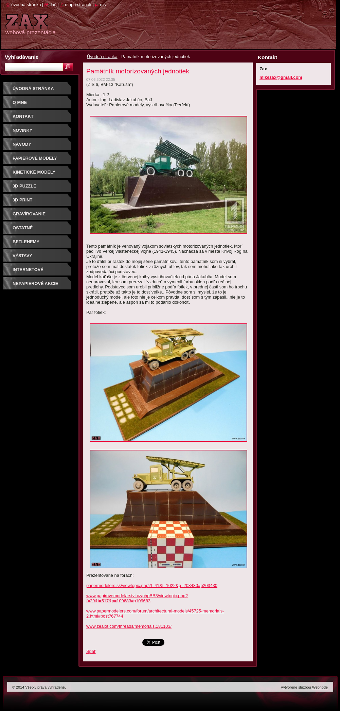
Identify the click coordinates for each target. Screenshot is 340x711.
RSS (103, 4)
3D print (22, 199)
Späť (91, 651)
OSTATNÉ (23, 227)
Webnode (320, 687)
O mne (20, 102)
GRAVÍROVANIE (29, 213)
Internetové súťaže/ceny (28, 272)
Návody (22, 144)
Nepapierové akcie (35, 283)
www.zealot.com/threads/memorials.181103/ (129, 626)
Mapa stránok (78, 4)
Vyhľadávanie (21, 57)
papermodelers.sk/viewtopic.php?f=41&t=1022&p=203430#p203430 (151, 585)
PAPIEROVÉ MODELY (35, 158)
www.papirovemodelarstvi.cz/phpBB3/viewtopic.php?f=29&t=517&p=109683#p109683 (137, 598)
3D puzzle (24, 186)
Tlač (53, 4)
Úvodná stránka (102, 56)
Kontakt (23, 116)
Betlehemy (26, 241)
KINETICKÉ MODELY (34, 172)
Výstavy (22, 255)
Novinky (22, 130)
